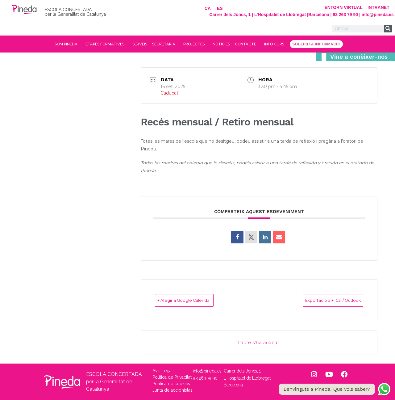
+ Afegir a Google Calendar (195, 300)
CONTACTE (265, 44)
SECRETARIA (159, 44)
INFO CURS (301, 44)
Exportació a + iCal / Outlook (321, 300)
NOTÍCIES (232, 44)
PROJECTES (198, 44)
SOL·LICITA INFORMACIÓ (350, 44)
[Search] (388, 28)
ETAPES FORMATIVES (83, 44)
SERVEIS (126, 44)
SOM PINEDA (33, 44)
